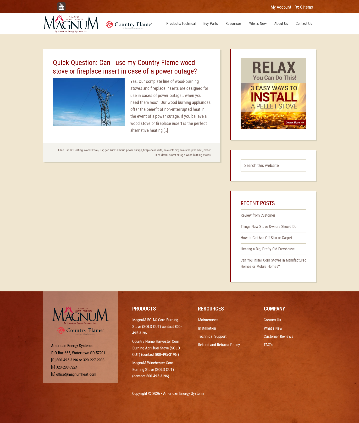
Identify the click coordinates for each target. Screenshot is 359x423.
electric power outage (129, 150)
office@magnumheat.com (76, 374)
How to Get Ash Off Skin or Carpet (266, 238)
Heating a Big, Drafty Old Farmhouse (268, 249)
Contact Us (272, 319)
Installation (207, 328)
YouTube (68, 4)
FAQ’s (268, 344)
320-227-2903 (94, 360)
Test (80, 315)
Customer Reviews (278, 336)
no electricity (171, 150)
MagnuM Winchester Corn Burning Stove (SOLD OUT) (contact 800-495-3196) (153, 369)
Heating (78, 150)
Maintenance (208, 319)
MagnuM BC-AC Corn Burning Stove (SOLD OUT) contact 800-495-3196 (157, 326)
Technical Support (212, 336)
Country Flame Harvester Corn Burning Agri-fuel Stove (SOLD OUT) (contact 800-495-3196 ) (156, 348)
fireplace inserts (152, 150)
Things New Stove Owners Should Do (269, 226)
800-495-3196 (67, 360)
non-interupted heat (191, 150)
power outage (177, 155)
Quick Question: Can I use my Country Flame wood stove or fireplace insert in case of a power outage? (125, 66)
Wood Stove (91, 150)
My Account (281, 7)
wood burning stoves (198, 155)
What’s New (273, 328)
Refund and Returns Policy (219, 344)
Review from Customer (258, 215)
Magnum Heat (97, 23)
